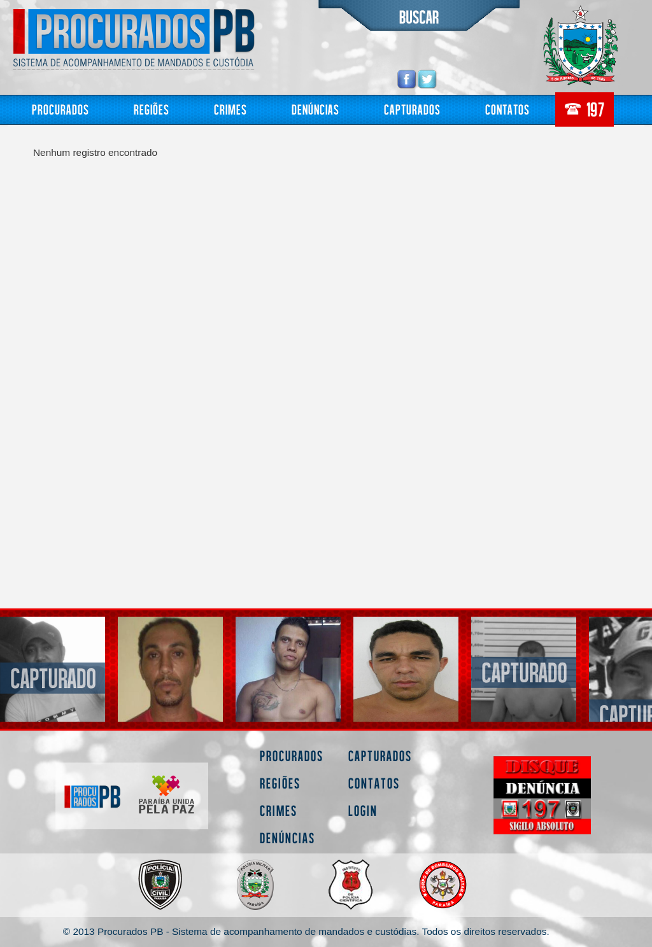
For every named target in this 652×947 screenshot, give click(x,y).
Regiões (151, 109)
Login (363, 810)
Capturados (412, 109)
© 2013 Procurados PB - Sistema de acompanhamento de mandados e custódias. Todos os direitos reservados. (306, 931)
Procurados (60, 109)
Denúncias (315, 109)
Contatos (507, 109)
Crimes (230, 109)
